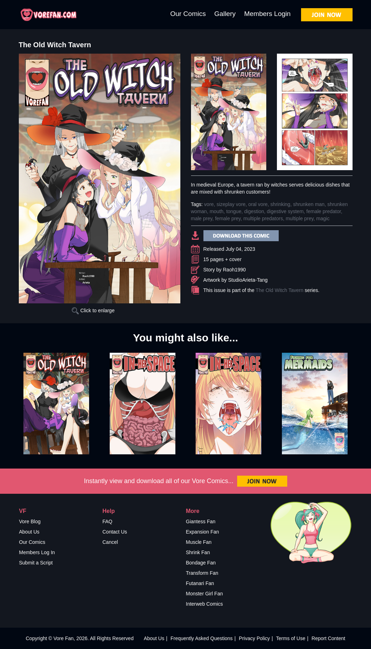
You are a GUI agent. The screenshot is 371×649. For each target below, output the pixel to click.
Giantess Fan (200, 521)
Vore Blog (30, 521)
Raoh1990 (234, 269)
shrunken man (308, 204)
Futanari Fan (200, 583)
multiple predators (263, 218)
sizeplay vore (231, 204)
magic (322, 218)
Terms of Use (290, 638)
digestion (254, 211)
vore (209, 204)
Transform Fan (202, 573)
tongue (233, 211)
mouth (216, 211)
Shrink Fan (198, 552)
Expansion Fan (202, 532)
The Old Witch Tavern (279, 290)
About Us (29, 532)
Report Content (328, 638)
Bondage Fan (201, 563)
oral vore (257, 204)
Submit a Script (36, 563)
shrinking (280, 204)
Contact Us (115, 532)
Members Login (267, 13)
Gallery (225, 13)
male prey (201, 218)
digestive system (285, 211)
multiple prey (299, 218)
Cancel (110, 542)
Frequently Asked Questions (201, 638)
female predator (323, 211)
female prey (228, 218)
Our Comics (188, 13)
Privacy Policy (254, 638)
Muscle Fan (199, 542)
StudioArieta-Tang (248, 280)
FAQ (108, 521)
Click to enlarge (93, 310)
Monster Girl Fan (204, 593)
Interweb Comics (204, 604)
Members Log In (37, 552)
